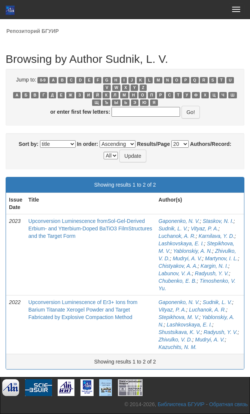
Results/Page (153, 144)
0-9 (43, 80)
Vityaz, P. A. (205, 228)
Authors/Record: (210, 144)
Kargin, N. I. (214, 266)
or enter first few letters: (80, 112)
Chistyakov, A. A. (178, 266)
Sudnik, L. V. (173, 228)
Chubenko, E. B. (178, 281)
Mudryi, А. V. (210, 340)
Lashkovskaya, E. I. (181, 243)
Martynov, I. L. (221, 258)
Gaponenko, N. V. (179, 221)
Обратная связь (228, 404)
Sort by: (29, 144)
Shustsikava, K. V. (180, 332)
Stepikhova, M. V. (179, 317)
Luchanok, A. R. (177, 236)
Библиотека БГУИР (181, 404)
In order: (87, 144)
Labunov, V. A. (175, 273)
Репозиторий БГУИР (32, 31)
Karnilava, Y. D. (216, 236)
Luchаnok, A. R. (207, 310)
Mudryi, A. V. (187, 258)
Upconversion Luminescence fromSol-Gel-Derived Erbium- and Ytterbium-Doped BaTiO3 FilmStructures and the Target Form (90, 228)
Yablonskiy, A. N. (192, 251)
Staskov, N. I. (218, 221)
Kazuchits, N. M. (178, 347)
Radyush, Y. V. (212, 273)
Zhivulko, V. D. (175, 340)
